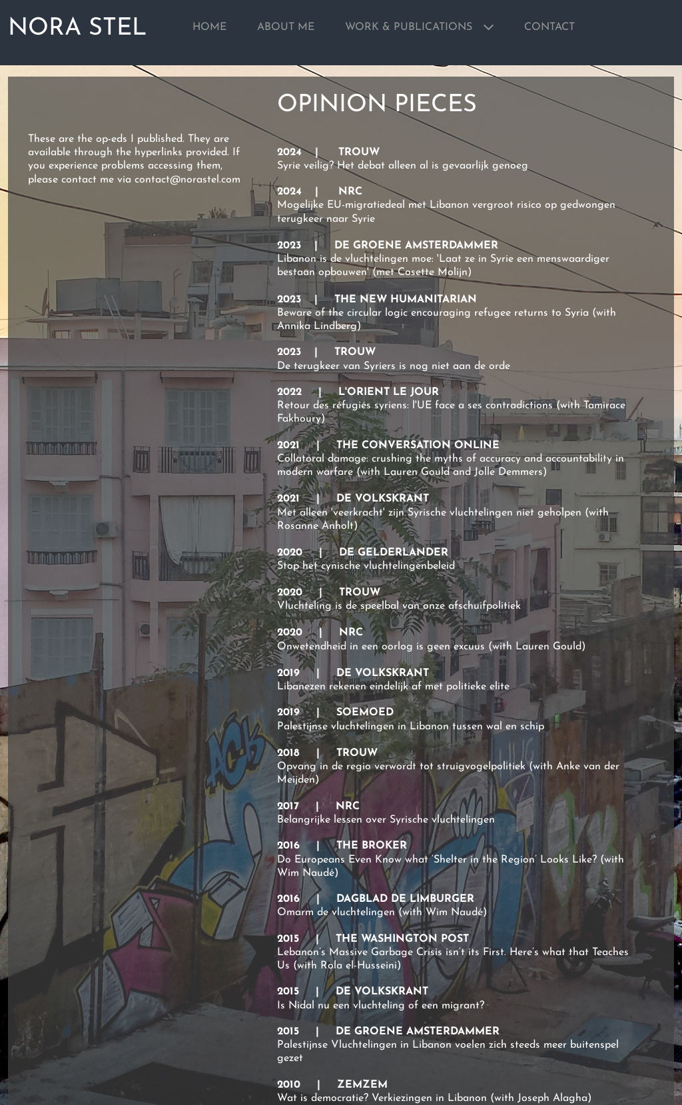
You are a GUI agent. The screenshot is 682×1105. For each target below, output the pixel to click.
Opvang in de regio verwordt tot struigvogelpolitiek (401, 766)
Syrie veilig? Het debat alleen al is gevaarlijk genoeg (402, 166)
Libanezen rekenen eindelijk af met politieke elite (393, 686)
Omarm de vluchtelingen (336, 912)
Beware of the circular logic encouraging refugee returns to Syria (433, 313)
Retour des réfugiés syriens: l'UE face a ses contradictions (415, 405)
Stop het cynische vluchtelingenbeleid (366, 566)
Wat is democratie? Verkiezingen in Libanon (382, 1098)
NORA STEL (77, 29)
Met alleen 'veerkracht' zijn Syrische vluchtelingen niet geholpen (429, 513)
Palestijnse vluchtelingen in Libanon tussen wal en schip (410, 726)
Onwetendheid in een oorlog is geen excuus (381, 646)
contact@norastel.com (187, 180)
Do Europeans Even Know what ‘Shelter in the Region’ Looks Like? (437, 860)
